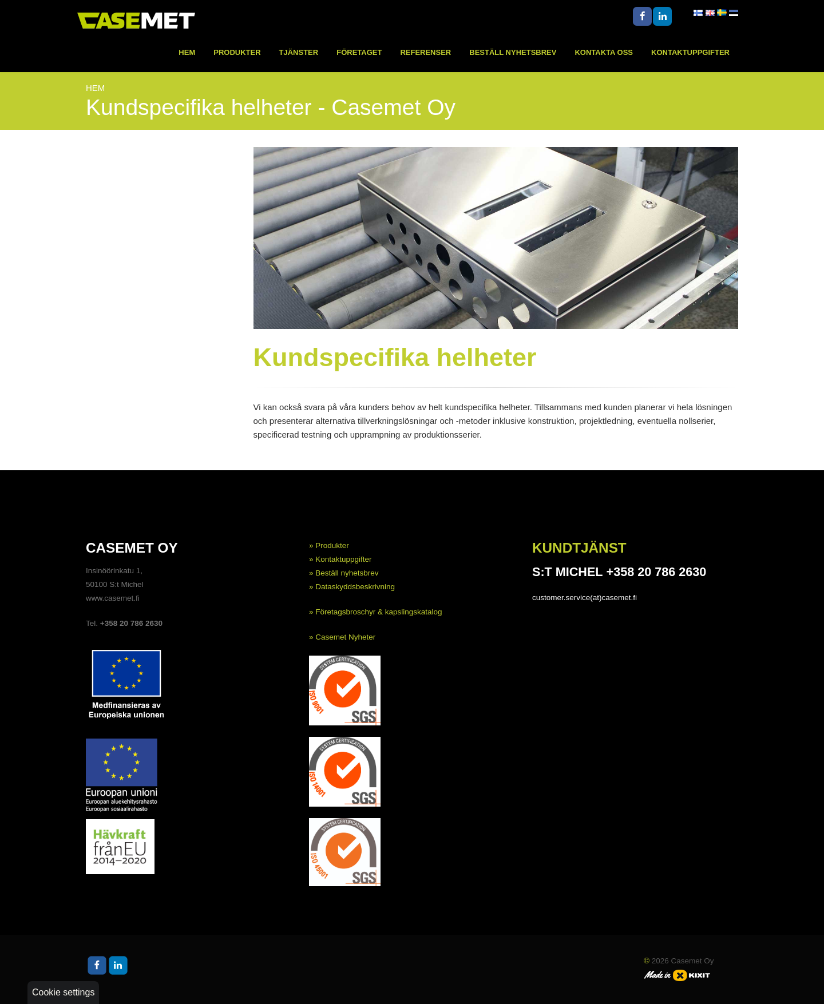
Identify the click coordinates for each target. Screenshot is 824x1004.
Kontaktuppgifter (690, 52)
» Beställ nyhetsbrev (344, 573)
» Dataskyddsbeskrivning (352, 586)
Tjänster (299, 52)
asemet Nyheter (348, 637)
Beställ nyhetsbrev (512, 52)
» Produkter (329, 545)
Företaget (359, 52)
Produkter (236, 52)
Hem (187, 52)
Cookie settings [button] (63, 992)
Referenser (425, 52)
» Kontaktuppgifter (340, 559)
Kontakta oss (604, 52)
